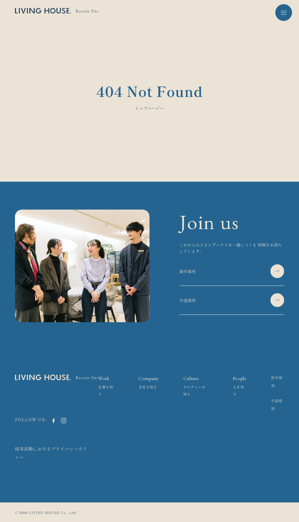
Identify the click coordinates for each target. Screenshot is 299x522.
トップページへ (149, 108)
